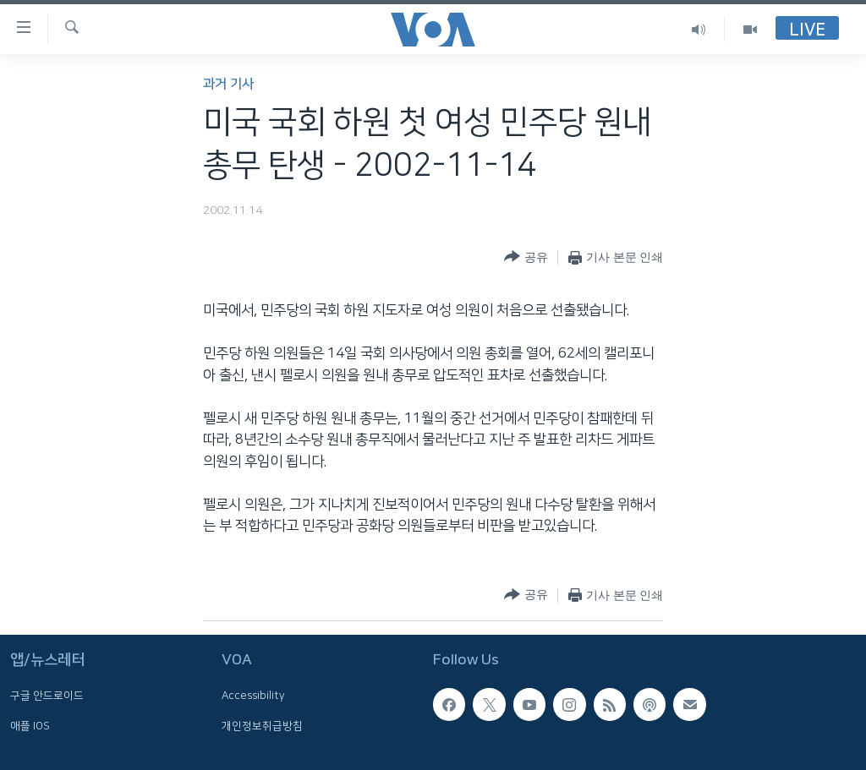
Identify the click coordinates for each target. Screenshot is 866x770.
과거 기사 (228, 84)
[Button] (525, 257)
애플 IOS (30, 725)
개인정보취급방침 (262, 725)
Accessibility (253, 696)
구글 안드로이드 (47, 696)
